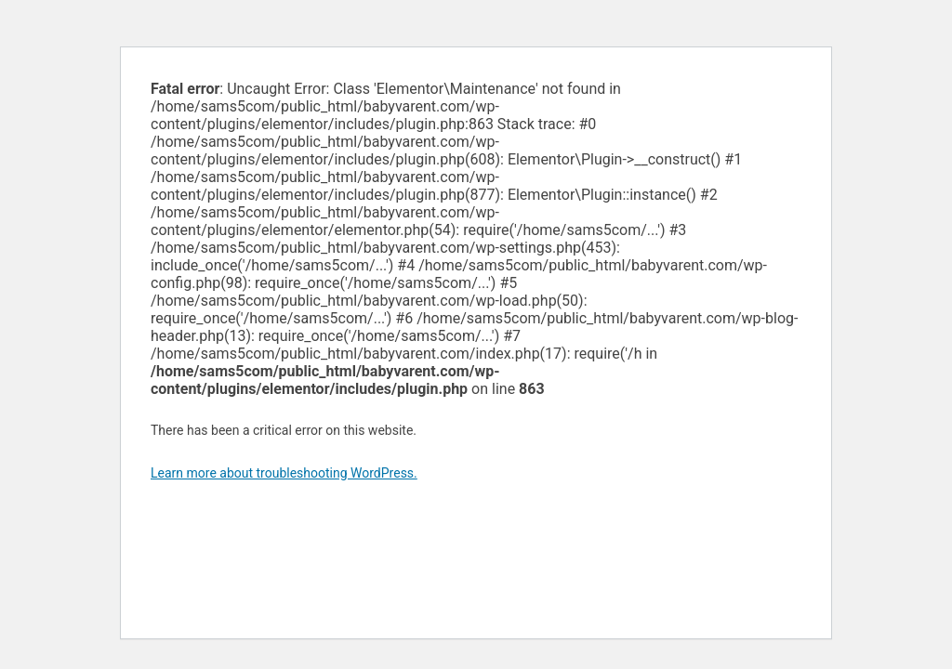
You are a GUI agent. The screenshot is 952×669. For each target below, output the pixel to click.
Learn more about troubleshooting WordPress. (284, 473)
